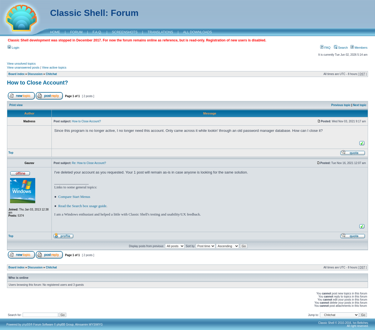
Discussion (35, 74)
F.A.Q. (97, 32)
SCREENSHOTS (124, 32)
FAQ (325, 47)
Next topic (359, 105)
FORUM (76, 32)
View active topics (54, 67)
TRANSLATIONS (160, 32)
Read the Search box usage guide (82, 206)
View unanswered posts (23, 67)
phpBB (26, 324)
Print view (16, 105)
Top (10, 152)
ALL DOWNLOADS (197, 32)
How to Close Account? (37, 82)
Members (358, 47)
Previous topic (341, 105)
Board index (16, 74)
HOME (55, 32)
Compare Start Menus (74, 197)
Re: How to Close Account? (89, 163)
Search (341, 47)
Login (13, 47)
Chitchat (51, 74)
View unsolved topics (21, 63)
